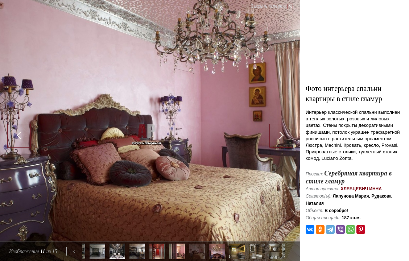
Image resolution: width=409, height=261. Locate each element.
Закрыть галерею (268, 6)
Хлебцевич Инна (361, 188)
